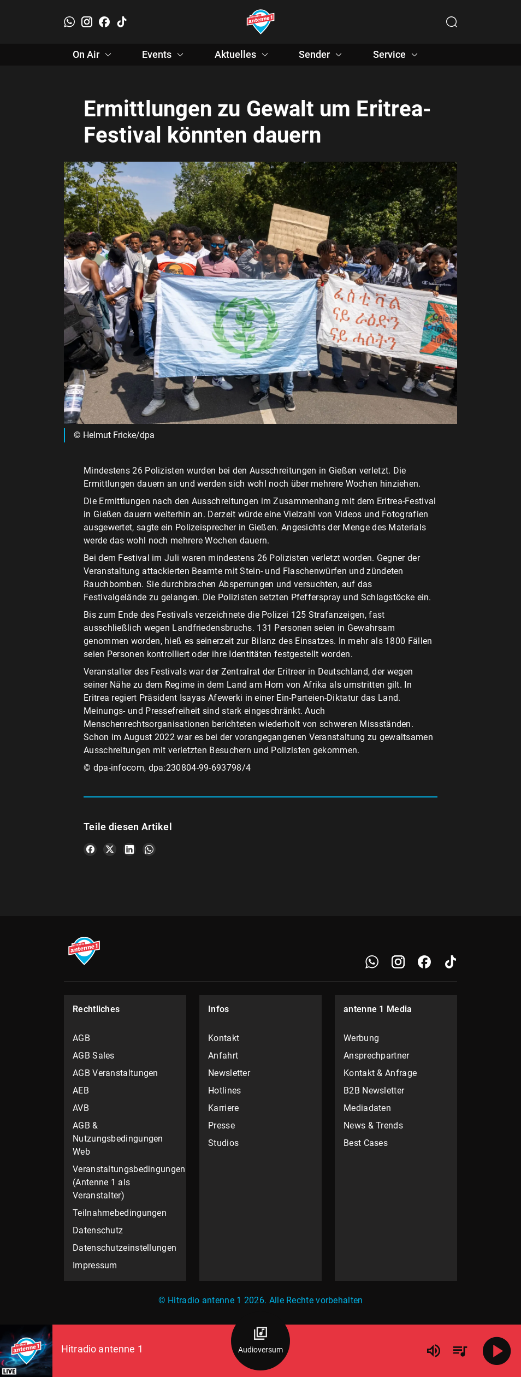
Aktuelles (243, 54)
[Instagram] (86, 21)
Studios (223, 1143)
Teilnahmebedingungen (120, 1213)
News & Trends (373, 1125)
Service (397, 54)
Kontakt (223, 1038)
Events (164, 54)
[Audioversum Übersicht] (260, 1340)
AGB (81, 1038)
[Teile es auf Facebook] (90, 849)
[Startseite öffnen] (261, 22)
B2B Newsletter (374, 1090)
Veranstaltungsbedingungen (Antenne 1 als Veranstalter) (125, 1182)
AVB (81, 1108)
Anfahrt (223, 1055)
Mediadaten (367, 1108)
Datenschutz (98, 1230)
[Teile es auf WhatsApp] (149, 849)
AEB (81, 1090)
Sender (322, 54)
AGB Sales (94, 1055)
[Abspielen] (497, 1350)
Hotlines (224, 1090)
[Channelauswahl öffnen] (451, 22)
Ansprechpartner (377, 1055)
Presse (221, 1125)
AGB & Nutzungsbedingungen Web (118, 1138)
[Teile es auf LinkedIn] (129, 849)
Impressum (95, 1265)
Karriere (223, 1108)
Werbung (361, 1038)
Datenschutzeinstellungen (124, 1248)
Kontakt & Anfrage (380, 1073)
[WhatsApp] (69, 21)
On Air (94, 54)
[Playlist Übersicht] (460, 1351)
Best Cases (366, 1143)
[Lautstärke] (433, 1351)
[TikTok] (121, 21)
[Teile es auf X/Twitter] (109, 849)
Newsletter (229, 1073)
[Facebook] (104, 21)
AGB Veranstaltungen (115, 1073)
